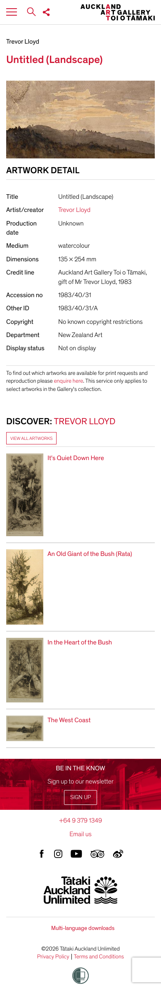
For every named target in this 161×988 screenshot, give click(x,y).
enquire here (68, 381)
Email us (80, 834)
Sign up (80, 797)
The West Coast (68, 720)
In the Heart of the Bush (79, 642)
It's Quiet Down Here (75, 458)
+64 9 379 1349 (80, 820)
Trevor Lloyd (22, 41)
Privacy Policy (53, 957)
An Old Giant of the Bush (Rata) (89, 553)
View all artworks (31, 438)
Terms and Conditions (99, 957)
